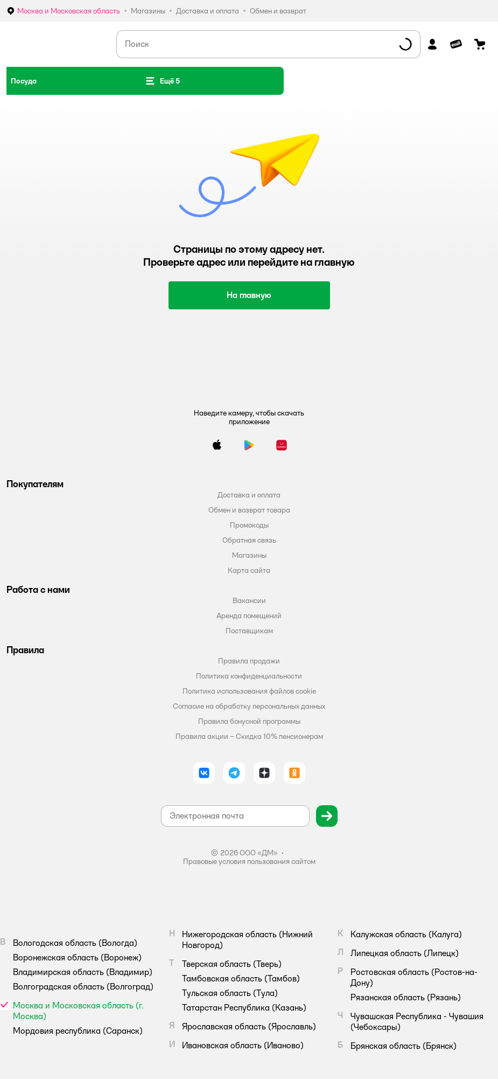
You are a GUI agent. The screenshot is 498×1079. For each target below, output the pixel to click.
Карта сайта (249, 570)
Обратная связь (249, 540)
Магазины (249, 555)
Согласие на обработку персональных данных (249, 706)
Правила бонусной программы (249, 721)
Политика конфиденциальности (249, 676)
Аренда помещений (249, 615)
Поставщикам (249, 630)
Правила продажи (249, 660)
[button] (162, 81)
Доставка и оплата (249, 494)
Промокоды (249, 525)
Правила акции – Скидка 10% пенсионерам (249, 736)
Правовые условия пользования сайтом (249, 861)
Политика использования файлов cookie (249, 691)
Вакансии (249, 600)
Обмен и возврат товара (249, 510)
